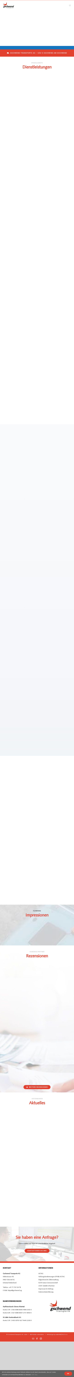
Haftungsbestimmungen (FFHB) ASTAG (51, 1276)
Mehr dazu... (35, 1374)
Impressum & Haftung (45, 1289)
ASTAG (40, 1273)
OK (68, 1373)
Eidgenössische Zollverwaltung (48, 1280)
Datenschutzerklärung (45, 1292)
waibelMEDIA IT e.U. (62, 1334)
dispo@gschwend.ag (15, 1290)
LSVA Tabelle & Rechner (46, 1286)
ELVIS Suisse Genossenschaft (48, 1283)
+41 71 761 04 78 (15, 1287)
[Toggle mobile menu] (70, 5)
